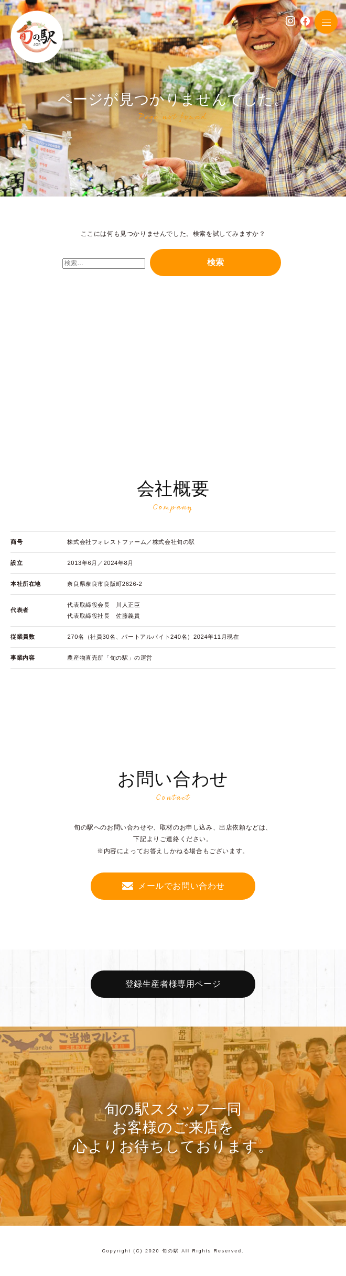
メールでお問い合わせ (181, 885)
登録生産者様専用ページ (173, 983)
